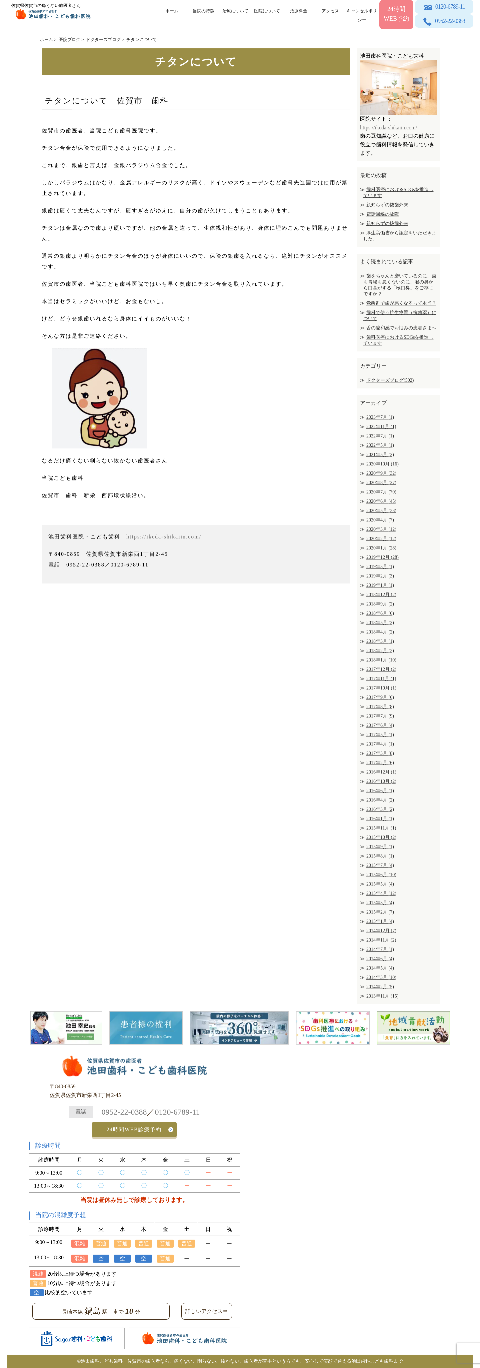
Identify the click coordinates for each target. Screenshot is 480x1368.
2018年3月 (380, 641)
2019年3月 (380, 566)
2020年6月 (381, 501)
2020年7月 (381, 491)
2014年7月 (380, 949)
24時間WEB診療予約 (134, 1129)
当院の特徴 (203, 10)
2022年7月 (380, 435)
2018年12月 (381, 594)
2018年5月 (380, 622)
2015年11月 (381, 828)
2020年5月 (381, 510)
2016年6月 (380, 790)
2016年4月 (380, 800)
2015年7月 (380, 865)
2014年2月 (380, 986)
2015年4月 (381, 893)
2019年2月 (380, 575)
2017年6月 (380, 725)
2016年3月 (380, 809)
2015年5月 (380, 884)
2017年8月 (380, 706)
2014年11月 (381, 940)
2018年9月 (380, 603)
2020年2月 (381, 538)
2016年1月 (380, 818)
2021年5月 (380, 454)
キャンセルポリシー (362, 14)
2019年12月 (382, 557)
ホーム (171, 10)
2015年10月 (381, 837)
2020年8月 (381, 482)
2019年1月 (380, 585)
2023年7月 (380, 417)
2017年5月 (380, 734)
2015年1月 (380, 921)
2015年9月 (380, 846)
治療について (235, 10)
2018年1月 (381, 659)
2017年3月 (380, 753)
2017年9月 (380, 697)
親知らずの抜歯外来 (387, 204)
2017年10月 (381, 688)
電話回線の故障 (382, 214)
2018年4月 (380, 631)
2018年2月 (380, 650)
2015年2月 (380, 912)
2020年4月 (380, 519)
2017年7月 (380, 716)
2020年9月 (381, 473)
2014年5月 (380, 968)
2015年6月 (381, 874)
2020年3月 (381, 529)
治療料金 (298, 10)
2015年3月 (380, 902)
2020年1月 (381, 547)
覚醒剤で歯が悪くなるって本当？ (401, 303)
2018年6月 (380, 613)
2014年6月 (380, 958)
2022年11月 (381, 426)
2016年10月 (381, 781)
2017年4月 (380, 744)
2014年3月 (381, 977)
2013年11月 (382, 996)
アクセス (330, 10)
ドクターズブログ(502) (390, 380)
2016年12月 (381, 772)
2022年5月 (380, 445)
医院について (267, 10)
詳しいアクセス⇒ (206, 1311)
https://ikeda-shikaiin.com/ (163, 536)
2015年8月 (380, 856)
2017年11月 (381, 678)
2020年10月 (382, 463)
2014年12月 (381, 930)
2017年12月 (381, 669)
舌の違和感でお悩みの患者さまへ (401, 327)
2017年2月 (380, 762)
